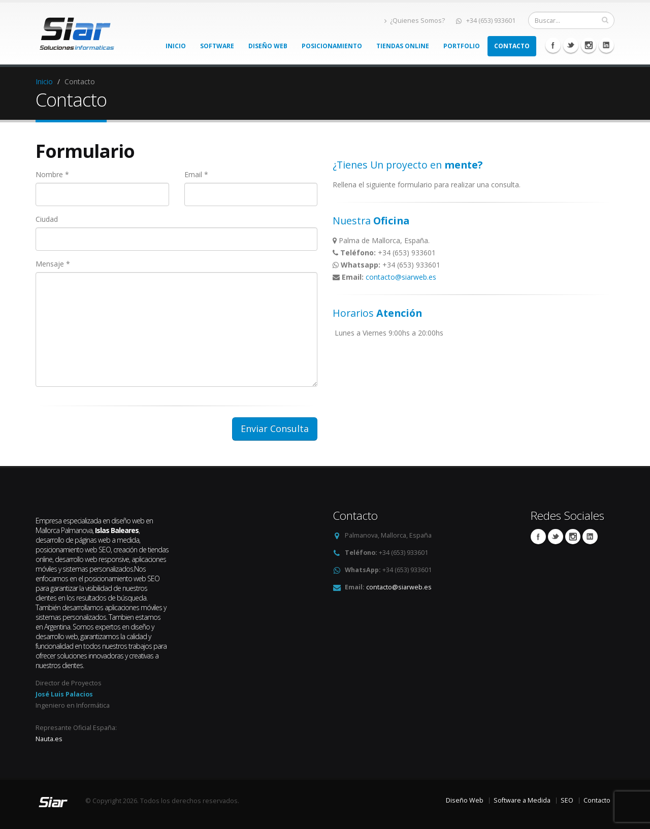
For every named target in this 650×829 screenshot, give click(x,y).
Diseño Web (267, 46)
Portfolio (461, 46)
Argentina (57, 627)
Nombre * (52, 174)
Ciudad (47, 219)
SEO (567, 800)
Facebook (553, 45)
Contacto (512, 46)
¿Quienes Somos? (414, 20)
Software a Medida (522, 800)
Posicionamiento (332, 46)
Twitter (570, 45)
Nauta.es (49, 739)
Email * (196, 174)
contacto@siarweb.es (401, 277)
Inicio (176, 46)
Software (217, 46)
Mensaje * (53, 264)
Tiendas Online (402, 46)
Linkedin (588, 45)
